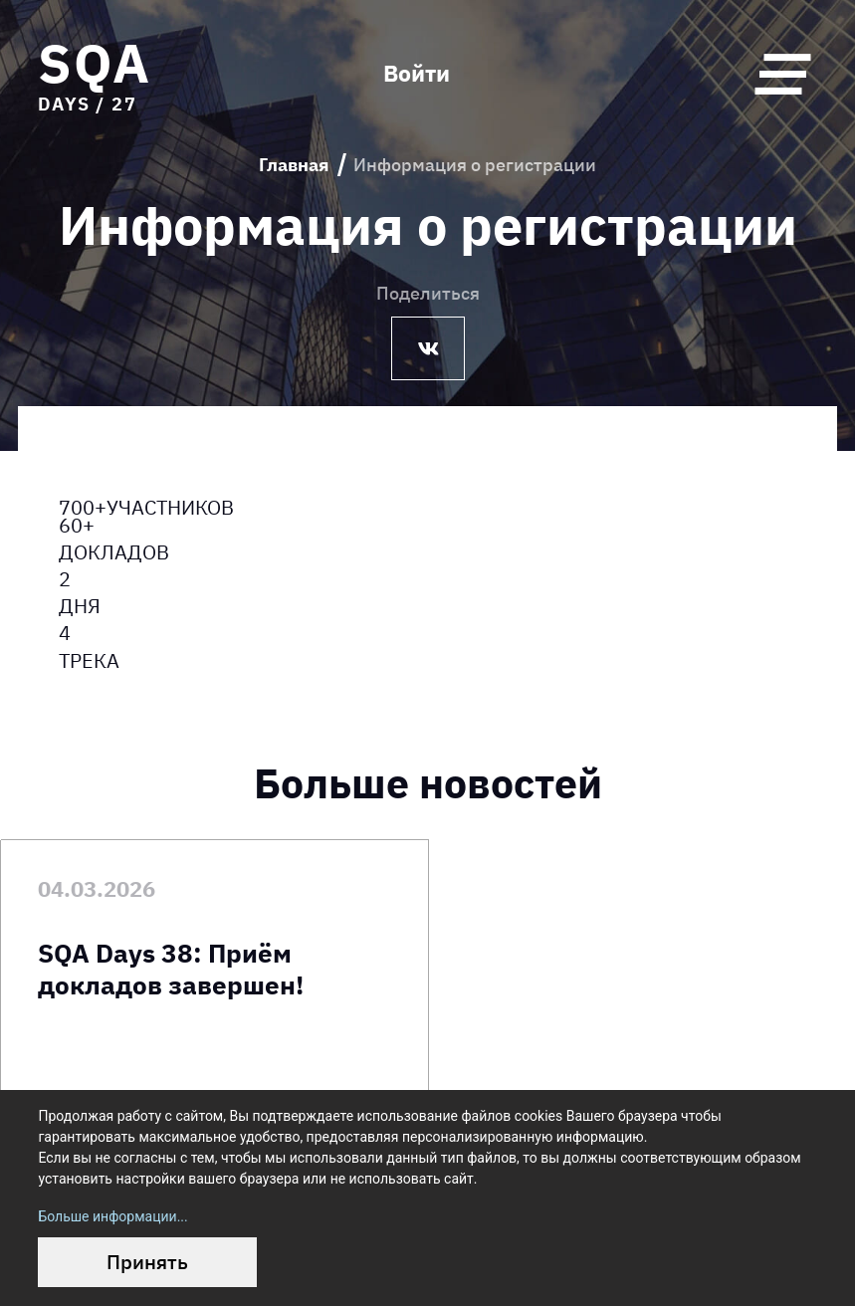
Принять (147, 1261)
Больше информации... (112, 1216)
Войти (416, 74)
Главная (294, 164)
